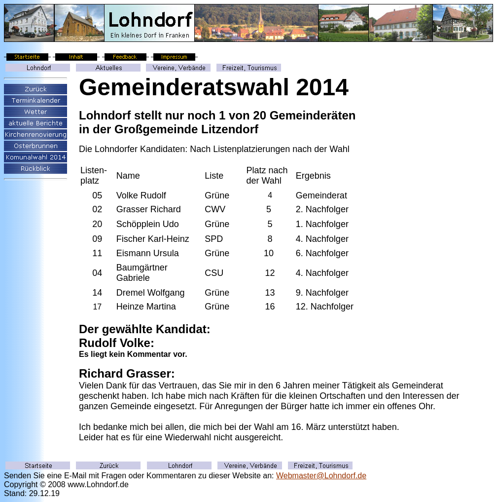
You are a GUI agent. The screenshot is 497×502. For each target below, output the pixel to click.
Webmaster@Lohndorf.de (321, 475)
